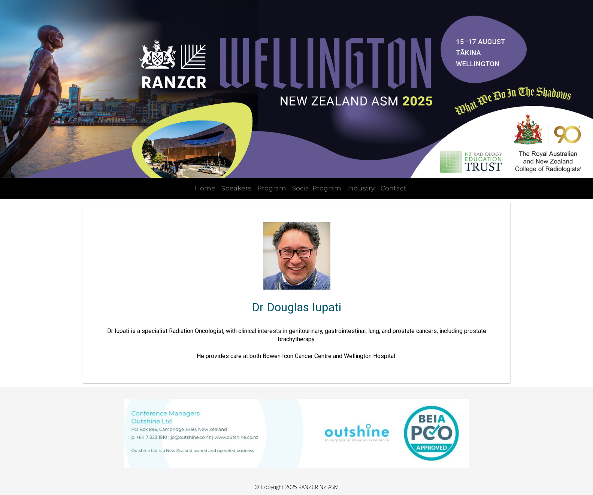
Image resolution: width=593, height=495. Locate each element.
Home (205, 188)
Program (271, 188)
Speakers (236, 188)
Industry (361, 188)
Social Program (316, 188)
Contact (393, 188)
